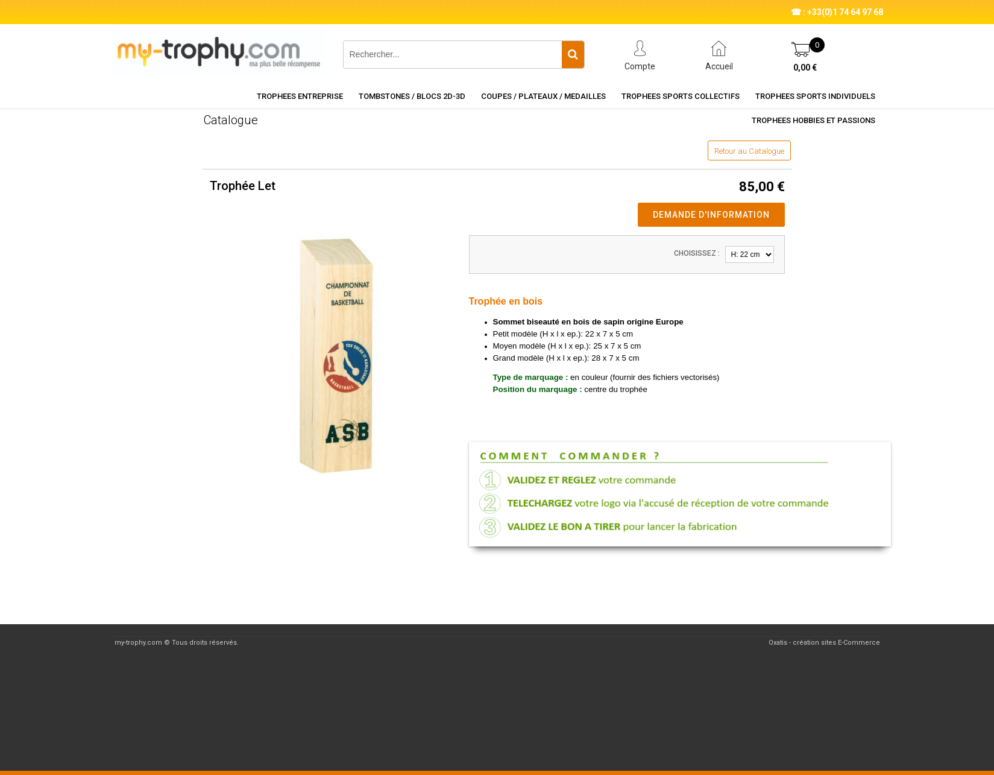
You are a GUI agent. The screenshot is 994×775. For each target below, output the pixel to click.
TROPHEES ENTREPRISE (300, 96)
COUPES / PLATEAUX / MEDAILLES (543, 96)
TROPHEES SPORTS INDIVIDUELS (815, 96)
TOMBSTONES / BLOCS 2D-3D (412, 96)
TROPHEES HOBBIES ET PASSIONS (813, 120)
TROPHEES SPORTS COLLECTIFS (680, 96)
